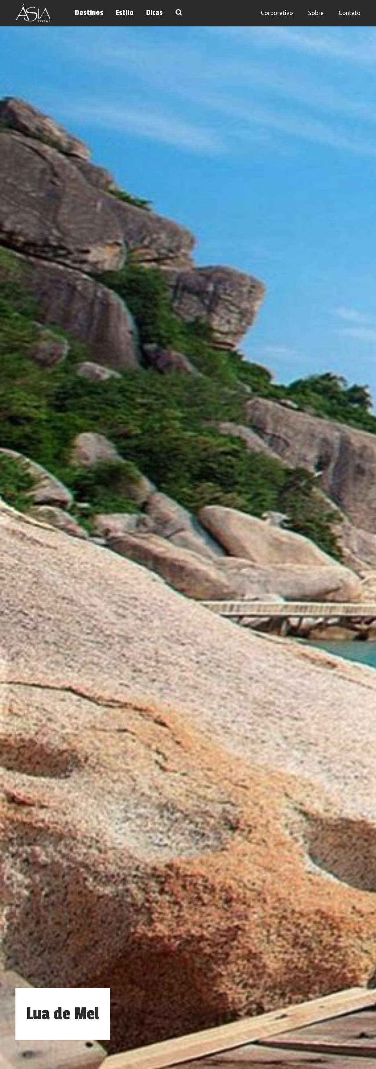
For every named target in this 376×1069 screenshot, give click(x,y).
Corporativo (277, 13)
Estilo (125, 12)
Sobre (315, 13)
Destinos (89, 12)
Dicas (154, 12)
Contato (350, 13)
